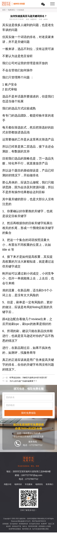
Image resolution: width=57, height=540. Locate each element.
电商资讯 (11, 10)
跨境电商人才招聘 (45, 526)
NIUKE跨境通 (32, 526)
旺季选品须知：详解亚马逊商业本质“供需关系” (28, 378)
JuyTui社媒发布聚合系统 (40, 529)
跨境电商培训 (23, 524)
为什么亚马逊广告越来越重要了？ (23, 381)
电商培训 (18, 484)
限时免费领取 (28, 413)
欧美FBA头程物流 (15, 529)
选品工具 (51, 524)
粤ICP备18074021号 (39, 521)
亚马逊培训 (14, 524)
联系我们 (49, 484)
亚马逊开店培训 (34, 524)
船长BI (8, 526)
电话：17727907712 (28, 479)
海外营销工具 (26, 529)
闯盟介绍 (7, 484)
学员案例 (28, 484)
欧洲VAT (44, 524)
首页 (4, 10)
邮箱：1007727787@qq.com (28, 475)
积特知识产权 (16, 526)
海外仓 (24, 526)
